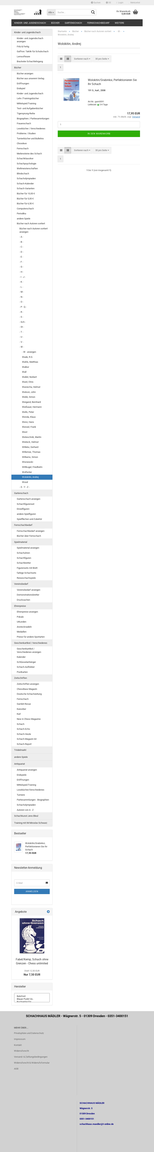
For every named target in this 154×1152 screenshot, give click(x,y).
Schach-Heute (24, 734)
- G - (21, 266)
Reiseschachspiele (26, 578)
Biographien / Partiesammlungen (33, 118)
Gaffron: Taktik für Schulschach (32, 51)
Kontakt (18, 1045)
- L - (21, 287)
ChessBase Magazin (27, 689)
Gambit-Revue (24, 704)
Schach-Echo (23, 729)
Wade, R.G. (27, 357)
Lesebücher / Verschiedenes (31, 128)
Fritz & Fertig (23, 46)
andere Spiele (23, 218)
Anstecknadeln (24, 626)
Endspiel (21, 88)
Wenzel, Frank (29, 427)
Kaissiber (21, 709)
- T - (21, 332)
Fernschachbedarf (98, 23)
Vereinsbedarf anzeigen (28, 590)
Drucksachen (23, 600)
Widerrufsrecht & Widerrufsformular (32, 1062)
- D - (21, 252)
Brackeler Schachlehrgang (30, 61)
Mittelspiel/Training (26, 103)
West (24, 432)
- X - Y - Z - (24, 487)
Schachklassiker (25, 158)
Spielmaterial (20, 542)
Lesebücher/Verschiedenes (30, 789)
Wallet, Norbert (29, 377)
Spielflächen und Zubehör (29, 519)
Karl (19, 714)
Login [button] (119, 2)
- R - (21, 312)
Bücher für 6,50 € (25, 203)
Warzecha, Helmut (31, 387)
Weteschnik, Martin (31, 437)
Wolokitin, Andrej (30, 477)
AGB (16, 1068)
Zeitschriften (20, 678)
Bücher (55, 23)
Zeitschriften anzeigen (28, 684)
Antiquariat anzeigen (27, 769)
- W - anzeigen (29, 352)
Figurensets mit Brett (27, 568)
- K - (21, 282)
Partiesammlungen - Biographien (33, 799)
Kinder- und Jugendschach (30, 23)
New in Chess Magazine (29, 719)
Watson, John (29, 392)
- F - (21, 262)
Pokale (20, 617)
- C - (21, 246)
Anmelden (32, 891)
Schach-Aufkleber (26, 667)
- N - (21, 297)
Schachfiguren (24, 558)
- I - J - (22, 277)
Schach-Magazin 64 (26, 739)
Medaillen (21, 631)
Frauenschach (24, 123)
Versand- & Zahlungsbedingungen (30, 1056)
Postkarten (22, 672)
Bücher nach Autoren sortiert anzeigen (33, 230)
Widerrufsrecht (21, 1051)
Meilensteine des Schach (29, 153)
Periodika (21, 213)
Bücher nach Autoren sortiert (31, 223)
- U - (21, 337)
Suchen (96, 2)
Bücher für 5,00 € (25, 198)
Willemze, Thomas (31, 452)
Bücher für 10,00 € (26, 193)
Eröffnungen (23, 83)
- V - (21, 342)
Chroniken (22, 143)
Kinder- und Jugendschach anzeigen (30, 40)
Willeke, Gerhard (30, 447)
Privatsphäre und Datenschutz (29, 1033)
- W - (21, 347)
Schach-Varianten (25, 188)
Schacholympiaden (26, 178)
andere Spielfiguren (26, 514)
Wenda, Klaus (29, 417)
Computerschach (25, 208)
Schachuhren (23, 553)
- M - (21, 291)
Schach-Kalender (25, 183)
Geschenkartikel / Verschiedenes (30, 643)
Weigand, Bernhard (31, 402)
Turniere (21, 795)
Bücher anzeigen (25, 73)
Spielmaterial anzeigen (28, 547)
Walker (25, 367)
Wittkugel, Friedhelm (32, 467)
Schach (20, 724)
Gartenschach (73, 23)
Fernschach (23, 148)
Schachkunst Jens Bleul (26, 816)
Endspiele (21, 775)
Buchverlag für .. (31, 1001)
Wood (25, 482)
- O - (21, 301)
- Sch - (22, 322)
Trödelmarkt (20, 750)
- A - (21, 236)
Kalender (21, 657)
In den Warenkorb (99, 133)
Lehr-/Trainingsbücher (28, 98)
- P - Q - (23, 307)
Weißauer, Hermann (32, 407)
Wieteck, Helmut (30, 442)
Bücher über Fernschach (29, 536)
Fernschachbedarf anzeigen (30, 531)
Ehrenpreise (20, 606)
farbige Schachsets (26, 573)
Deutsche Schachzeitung (29, 694)
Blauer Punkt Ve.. (31, 999)
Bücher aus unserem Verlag (30, 78)
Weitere (119, 23)
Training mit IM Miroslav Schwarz (30, 823)
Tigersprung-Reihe (26, 113)
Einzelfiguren (23, 509)
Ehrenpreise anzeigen (27, 611)
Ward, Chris (27, 382)
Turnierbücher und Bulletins (30, 138)
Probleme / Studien (26, 133)
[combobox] (82, 59)
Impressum (19, 1039)
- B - (21, 242)
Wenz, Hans (28, 422)
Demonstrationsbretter (28, 594)
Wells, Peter (28, 412)
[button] (108, 2)
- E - (21, 256)
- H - (21, 272)
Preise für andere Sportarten (31, 636)
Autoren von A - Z (25, 810)
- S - (21, 317)
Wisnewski (27, 462)
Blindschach (23, 173)
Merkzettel (134, 2)
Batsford (31, 996)
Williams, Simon (30, 457)
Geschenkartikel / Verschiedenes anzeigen (29, 650)
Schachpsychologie (26, 163)
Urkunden (21, 621)
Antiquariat (19, 764)
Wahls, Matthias (30, 362)
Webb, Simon (28, 397)
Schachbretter (24, 563)
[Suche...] (51, 12)
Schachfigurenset (25, 504)
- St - (21, 327)
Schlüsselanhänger (26, 662)
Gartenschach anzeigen (28, 499)
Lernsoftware (23, 56)
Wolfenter (27, 472)
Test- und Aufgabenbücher (30, 108)
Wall (24, 372)
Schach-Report (24, 744)
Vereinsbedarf (21, 584)
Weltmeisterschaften (27, 168)
